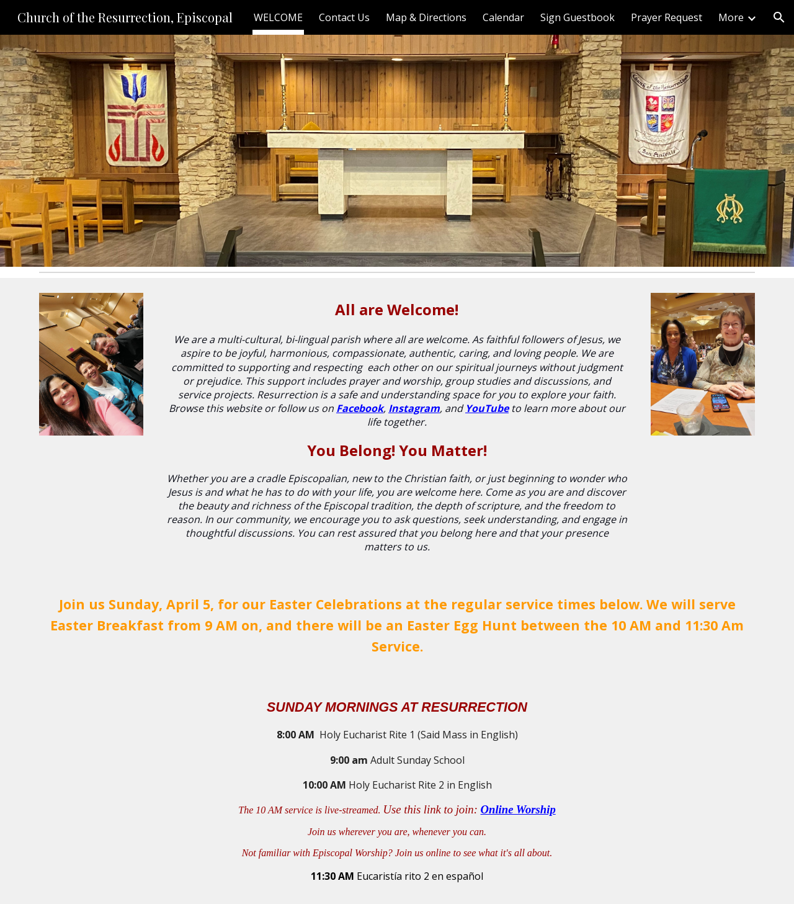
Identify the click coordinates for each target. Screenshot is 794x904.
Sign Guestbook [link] (577, 17)
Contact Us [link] (344, 17)
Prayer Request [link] (666, 17)
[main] (397, 426)
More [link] (731, 17)
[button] (779, 17)
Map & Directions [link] (426, 17)
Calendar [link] (503, 17)
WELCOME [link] (278, 17)
